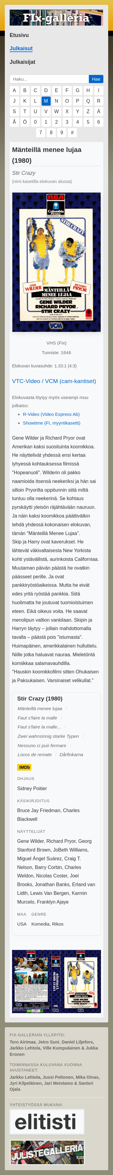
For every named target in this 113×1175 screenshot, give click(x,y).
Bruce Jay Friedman (38, 810)
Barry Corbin (48, 867)
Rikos (58, 923)
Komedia (40, 923)
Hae (96, 79)
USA (22, 923)
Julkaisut (21, 48)
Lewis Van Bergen (49, 893)
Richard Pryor (61, 841)
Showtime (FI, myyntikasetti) (51, 422)
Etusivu (19, 35)
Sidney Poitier (32, 788)
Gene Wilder (30, 841)
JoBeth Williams (70, 849)
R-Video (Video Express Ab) (51, 414)
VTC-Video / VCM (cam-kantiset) (54, 381)
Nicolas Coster (51, 875)
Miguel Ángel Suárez (39, 858)
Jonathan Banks (52, 884)
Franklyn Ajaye (53, 901)
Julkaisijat (22, 62)
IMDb (24, 767)
